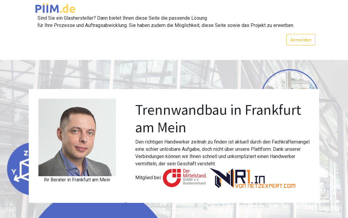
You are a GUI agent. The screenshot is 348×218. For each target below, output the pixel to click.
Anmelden (300, 40)
